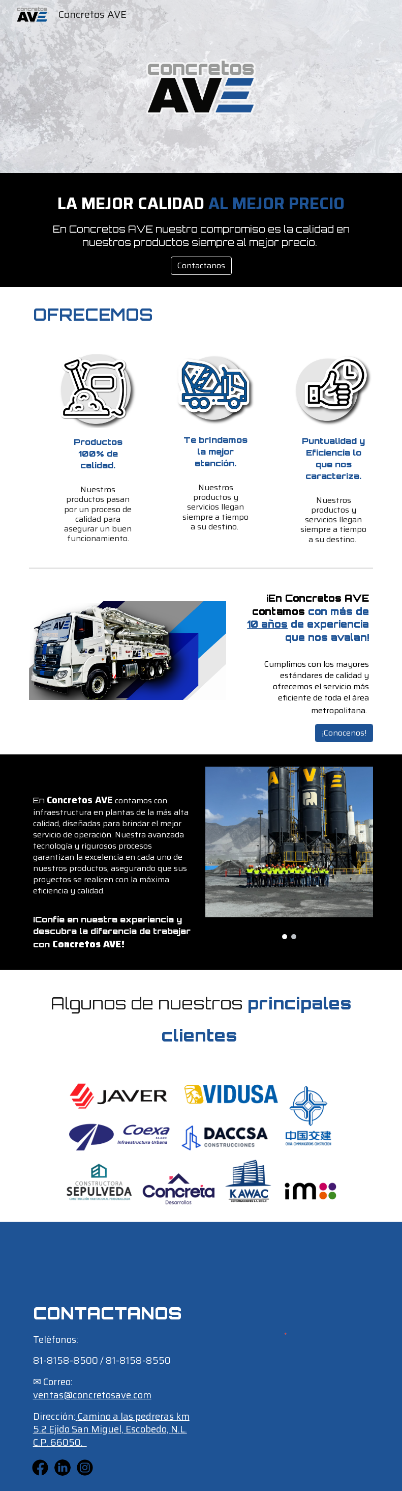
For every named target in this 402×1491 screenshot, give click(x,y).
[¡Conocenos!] (344, 732)
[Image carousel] (289, 853)
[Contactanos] (201, 265)
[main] (201, 221)
